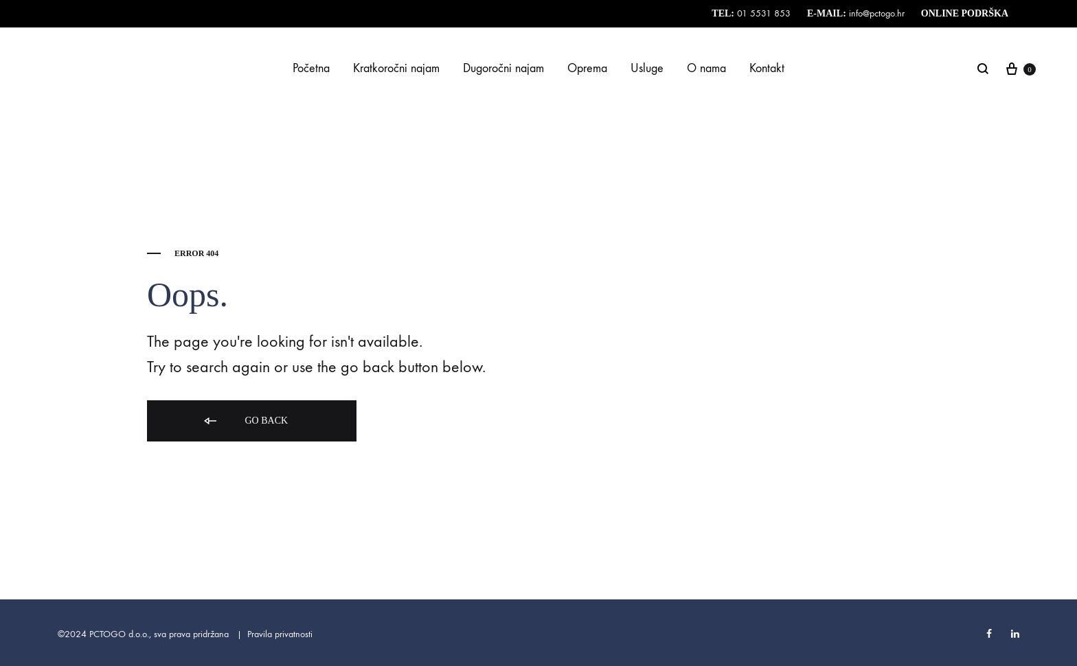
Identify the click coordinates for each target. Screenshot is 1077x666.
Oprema (587, 68)
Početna (311, 68)
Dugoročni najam (503, 68)
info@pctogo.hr (875, 13)
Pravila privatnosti (280, 634)
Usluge (647, 68)
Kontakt (766, 68)
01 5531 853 (764, 13)
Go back (245, 421)
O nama (706, 68)
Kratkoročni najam (396, 68)
